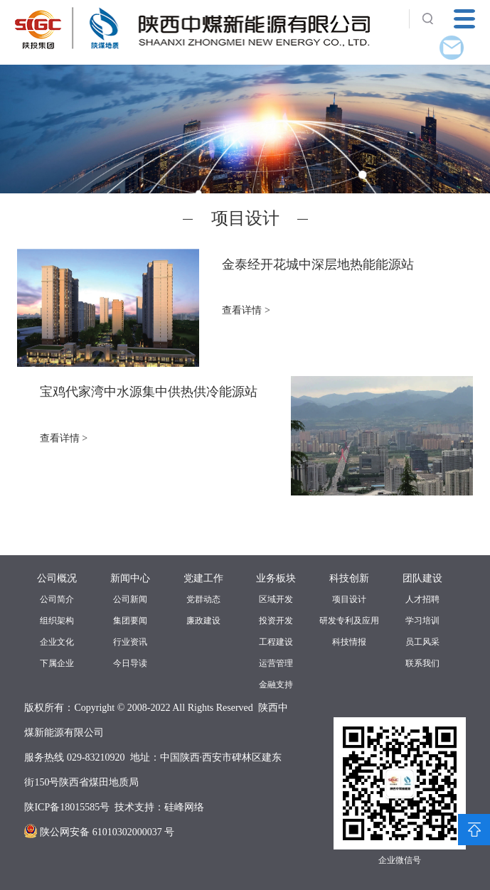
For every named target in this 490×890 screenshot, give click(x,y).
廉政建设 (203, 621)
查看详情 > (246, 310)
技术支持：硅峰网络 (159, 807)
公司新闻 (130, 599)
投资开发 (276, 621)
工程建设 (276, 642)
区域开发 (276, 599)
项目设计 (349, 599)
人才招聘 (422, 599)
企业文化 (57, 642)
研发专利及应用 (349, 621)
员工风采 (422, 642)
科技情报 (349, 642)
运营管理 (276, 663)
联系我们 (422, 663)
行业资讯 (130, 642)
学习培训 (422, 621)
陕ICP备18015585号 (67, 807)
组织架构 (57, 621)
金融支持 (276, 685)
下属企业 (57, 663)
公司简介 (57, 599)
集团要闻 (130, 621)
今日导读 (130, 663)
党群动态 (203, 599)
